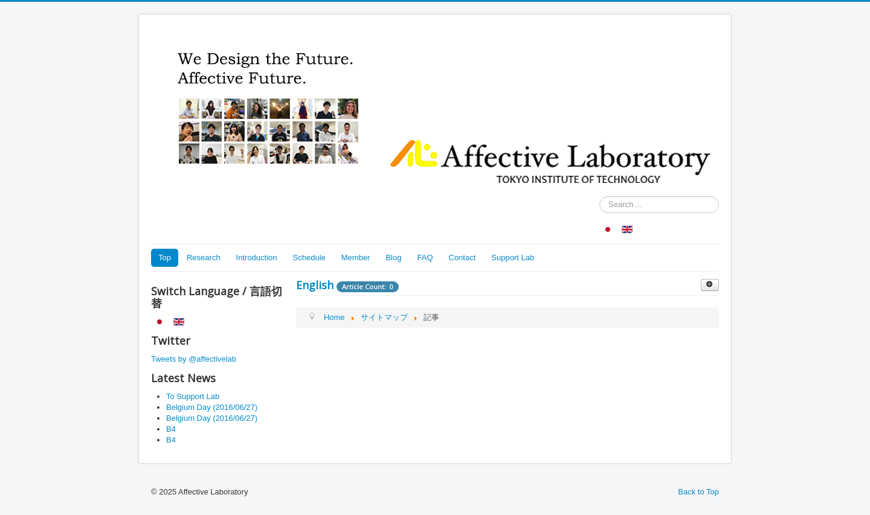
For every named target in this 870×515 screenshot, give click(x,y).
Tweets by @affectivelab (193, 358)
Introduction (256, 257)
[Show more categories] (710, 285)
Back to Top (698, 491)
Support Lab (512, 257)
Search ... (599, 196)
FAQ (425, 257)
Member (355, 257)
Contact (462, 257)
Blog (393, 257)
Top (164, 257)
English (315, 285)
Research (204, 257)
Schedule (309, 257)
